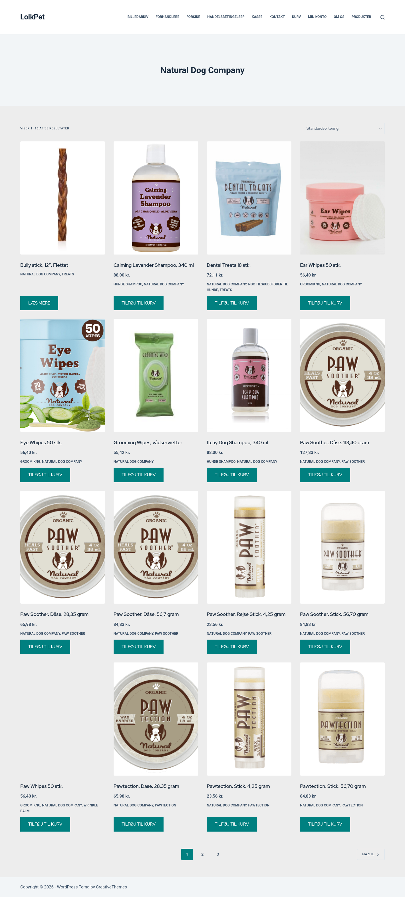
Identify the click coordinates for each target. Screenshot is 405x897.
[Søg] (382, 17)
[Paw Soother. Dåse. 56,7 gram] (156, 547)
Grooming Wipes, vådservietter (148, 442)
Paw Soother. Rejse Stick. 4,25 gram (246, 614)
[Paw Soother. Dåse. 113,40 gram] (342, 375)
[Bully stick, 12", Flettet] (62, 198)
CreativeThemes (111, 887)
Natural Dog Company (40, 274)
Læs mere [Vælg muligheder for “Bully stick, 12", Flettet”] (39, 303)
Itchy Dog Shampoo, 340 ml (237, 442)
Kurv (296, 17)
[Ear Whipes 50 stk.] (342, 198)
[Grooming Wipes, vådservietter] (156, 375)
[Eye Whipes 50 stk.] (62, 375)
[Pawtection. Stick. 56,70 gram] (342, 719)
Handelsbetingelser (226, 17)
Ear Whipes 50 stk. (320, 265)
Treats (68, 274)
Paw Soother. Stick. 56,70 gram (334, 614)
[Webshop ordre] (343, 128)
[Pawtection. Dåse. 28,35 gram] (156, 719)
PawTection (165, 805)
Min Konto (317, 17)
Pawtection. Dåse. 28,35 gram (146, 786)
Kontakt (277, 17)
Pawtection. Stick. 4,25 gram (238, 786)
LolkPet (32, 17)
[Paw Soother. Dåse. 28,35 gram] (62, 547)
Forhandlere (167, 17)
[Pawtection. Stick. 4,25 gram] (249, 719)
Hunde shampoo (128, 284)
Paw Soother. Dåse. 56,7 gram (146, 614)
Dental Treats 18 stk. (229, 265)
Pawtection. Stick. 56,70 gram (333, 786)
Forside (193, 17)
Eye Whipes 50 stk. (41, 442)
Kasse (257, 17)
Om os (339, 17)
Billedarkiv (138, 17)
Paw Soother (353, 462)
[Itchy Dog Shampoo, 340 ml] (249, 375)
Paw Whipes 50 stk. (41, 786)
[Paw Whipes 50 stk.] (62, 719)
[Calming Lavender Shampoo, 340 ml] (156, 198)
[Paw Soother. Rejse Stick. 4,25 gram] (249, 547)
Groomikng (310, 284)
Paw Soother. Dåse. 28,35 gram (54, 614)
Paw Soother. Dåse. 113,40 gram (334, 442)
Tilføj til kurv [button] (139, 303)
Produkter (361, 17)
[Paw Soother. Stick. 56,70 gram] (342, 547)
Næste (370, 854)
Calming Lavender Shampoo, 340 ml (154, 265)
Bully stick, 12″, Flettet (44, 265)
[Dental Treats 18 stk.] (249, 198)
